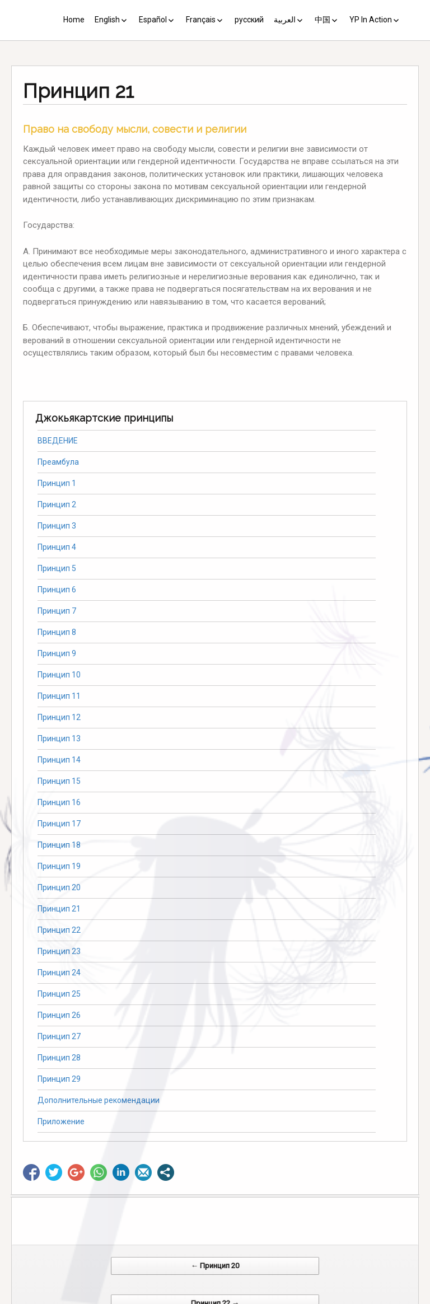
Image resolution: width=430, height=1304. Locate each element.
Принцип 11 (59, 695)
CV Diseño (217, 1298)
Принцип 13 (59, 738)
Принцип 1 (57, 483)
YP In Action (370, 19)
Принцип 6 (57, 589)
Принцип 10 (59, 674)
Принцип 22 (59, 930)
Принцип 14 (59, 759)
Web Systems (326, 1298)
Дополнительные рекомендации (99, 1100)
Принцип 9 (57, 653)
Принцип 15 (59, 781)
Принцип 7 (57, 610)
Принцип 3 (57, 525)
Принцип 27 (59, 1036)
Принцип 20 (59, 887)
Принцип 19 (59, 866)
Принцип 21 (59, 908)
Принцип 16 (59, 802)
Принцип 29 (59, 1078)
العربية (285, 19)
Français (201, 19)
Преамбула (58, 461)
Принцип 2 (57, 504)
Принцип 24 (59, 972)
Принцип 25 (59, 993)
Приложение (61, 1121)
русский (249, 19)
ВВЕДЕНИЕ (58, 440)
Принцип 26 (59, 1015)
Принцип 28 (59, 1057)
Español (153, 19)
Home (74, 19)
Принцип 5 (57, 568)
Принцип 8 (57, 632)
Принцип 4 (57, 547)
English (107, 19)
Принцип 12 (59, 717)
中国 (322, 19)
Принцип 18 (59, 844)
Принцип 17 (59, 823)
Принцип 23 (59, 951)
